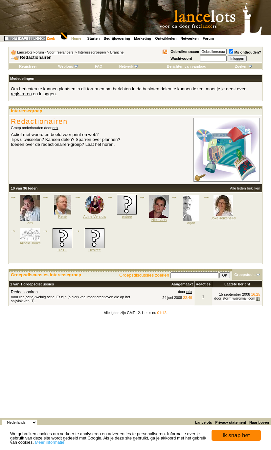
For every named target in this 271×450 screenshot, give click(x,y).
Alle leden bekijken (245, 188)
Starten (93, 38)
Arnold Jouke (30, 243)
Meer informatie (49, 442)
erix (55, 128)
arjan (191, 223)
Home (76, 38)
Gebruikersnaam (184, 52)
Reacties (203, 284)
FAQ (98, 66)
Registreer (28, 66)
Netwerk (128, 66)
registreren (21, 93)
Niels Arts (159, 220)
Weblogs (68, 66)
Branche (117, 52)
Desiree (94, 250)
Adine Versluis (94, 216)
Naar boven (259, 422)
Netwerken (189, 38)
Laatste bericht (237, 284)
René (62, 216)
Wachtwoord (181, 58)
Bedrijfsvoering (117, 38)
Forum (208, 38)
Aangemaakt (181, 284)
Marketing (142, 38)
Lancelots (203, 422)
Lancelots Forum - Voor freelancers (45, 52)
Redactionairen (24, 292)
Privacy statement (230, 422)
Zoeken (243, 66)
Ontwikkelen (165, 38)
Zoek (51, 38)
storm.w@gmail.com (238, 298)
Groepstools (245, 275)
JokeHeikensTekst (225, 218)
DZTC (62, 250)
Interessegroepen (92, 52)
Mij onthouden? (245, 52)
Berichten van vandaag (186, 66)
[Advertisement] (135, 369)
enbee (127, 216)
